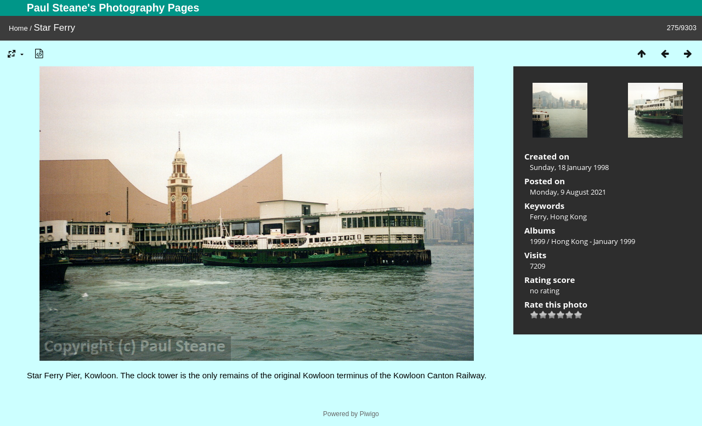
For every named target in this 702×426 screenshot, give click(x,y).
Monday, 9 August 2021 (568, 192)
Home (18, 28)
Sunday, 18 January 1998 (569, 167)
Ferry (538, 216)
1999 (537, 241)
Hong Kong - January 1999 (593, 241)
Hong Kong (568, 216)
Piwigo (369, 414)
